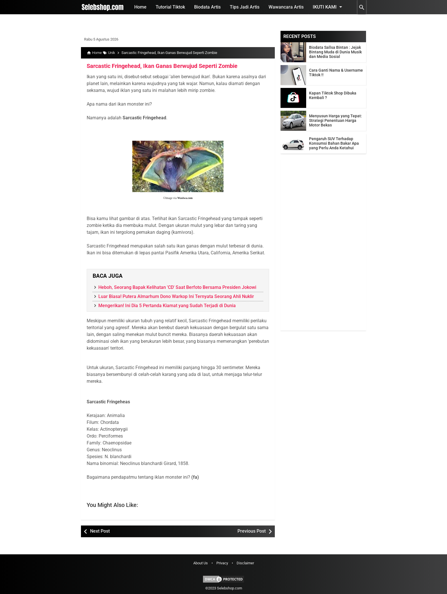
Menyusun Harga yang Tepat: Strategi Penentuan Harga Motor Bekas (335, 120)
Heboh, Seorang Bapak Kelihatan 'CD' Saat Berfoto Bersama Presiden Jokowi (177, 287)
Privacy (222, 563)
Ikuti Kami (328, 6)
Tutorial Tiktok (170, 7)
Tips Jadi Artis (244, 7)
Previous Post (251, 531)
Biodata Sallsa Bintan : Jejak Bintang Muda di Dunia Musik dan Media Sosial (335, 52)
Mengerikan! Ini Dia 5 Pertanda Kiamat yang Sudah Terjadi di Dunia (167, 305)
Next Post (100, 531)
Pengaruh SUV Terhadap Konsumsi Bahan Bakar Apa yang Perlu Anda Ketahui (334, 143)
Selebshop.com (229, 588)
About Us (200, 563)
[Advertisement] (323, 245)
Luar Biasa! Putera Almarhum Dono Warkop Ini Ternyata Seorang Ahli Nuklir (176, 296)
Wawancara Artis (286, 7)
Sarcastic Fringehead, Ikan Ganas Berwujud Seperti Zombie (162, 66)
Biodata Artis (207, 7)
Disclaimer (245, 563)
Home (140, 7)
